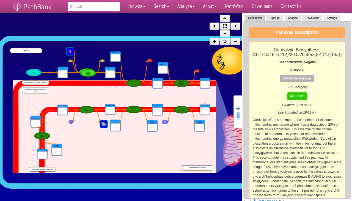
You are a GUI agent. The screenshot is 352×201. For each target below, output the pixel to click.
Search (161, 6)
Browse (136, 6)
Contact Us (291, 6)
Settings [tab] (332, 18)
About (210, 6)
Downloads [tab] (312, 18)
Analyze (186, 6)
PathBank (37, 7)
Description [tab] (255, 18)
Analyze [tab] (293, 18)
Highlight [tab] (275, 18)
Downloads (262, 6)
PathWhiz (234, 6)
